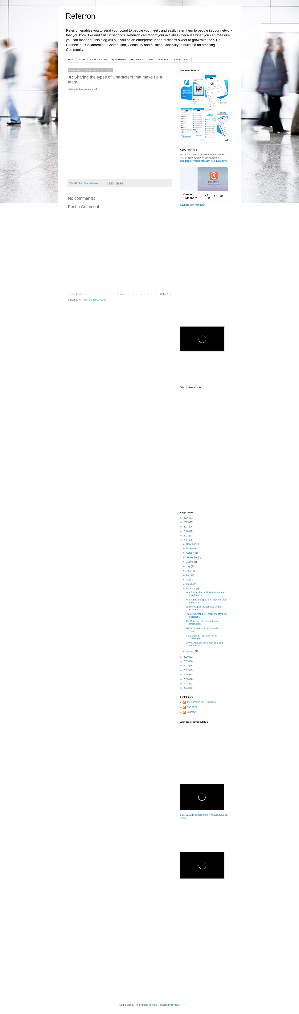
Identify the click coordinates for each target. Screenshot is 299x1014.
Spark (82, 59)
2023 (186, 531)
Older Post (165, 294)
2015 (186, 679)
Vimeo (183, 818)
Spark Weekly (119, 59)
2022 (186, 535)
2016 (186, 674)
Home (71, 59)
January (190, 651)
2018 (186, 665)
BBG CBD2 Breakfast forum (194, 815)
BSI (151, 59)
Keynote (184, 205)
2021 (186, 540)
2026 (186, 517)
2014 (186, 683)
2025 (186, 522)
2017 (186, 670)
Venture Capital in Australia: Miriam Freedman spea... (203, 608)
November (192, 548)
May (188, 575)
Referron (80, 16)
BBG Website (137, 59)
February (191, 588)
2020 (186, 657)
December (192, 544)
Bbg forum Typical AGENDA (195, 161)
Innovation (163, 59)
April (188, 579)
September (192, 557)
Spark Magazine (98, 59)
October (190, 552)
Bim (155, 1005)
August (190, 561)
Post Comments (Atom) (94, 299)
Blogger (175, 1005)
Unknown (191, 712)
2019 (186, 661)
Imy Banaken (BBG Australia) (201, 702)
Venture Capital (181, 59)
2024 (186, 526)
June (189, 570)
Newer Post (75, 294)
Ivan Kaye (221, 161)
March (189, 584)
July (188, 566)
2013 (186, 688)
